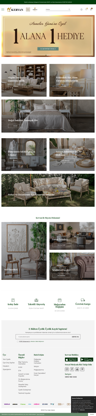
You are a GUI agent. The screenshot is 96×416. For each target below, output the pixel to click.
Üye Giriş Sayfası (9, 363)
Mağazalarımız (39, 370)
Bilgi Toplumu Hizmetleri (23, 363)
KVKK (20, 367)
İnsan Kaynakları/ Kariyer (40, 374)
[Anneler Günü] (48, 36)
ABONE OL (75, 337)
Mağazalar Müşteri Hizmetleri (37, 361)
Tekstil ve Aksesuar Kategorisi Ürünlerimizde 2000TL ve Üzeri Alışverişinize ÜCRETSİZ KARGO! (48, 2)
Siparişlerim (7, 369)
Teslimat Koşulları (24, 393)
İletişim (36, 366)
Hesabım (6, 366)
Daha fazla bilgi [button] (40, 414)
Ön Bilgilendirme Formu (24, 380)
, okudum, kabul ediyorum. (30, 341)
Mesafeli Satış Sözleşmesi (23, 385)
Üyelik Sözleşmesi (24, 390)
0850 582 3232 (71, 377)
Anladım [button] (92, 414)
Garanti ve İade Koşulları (23, 375)
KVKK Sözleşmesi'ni (24, 341)
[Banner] (24, 80)
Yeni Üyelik (6, 359)
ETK (19, 371)
